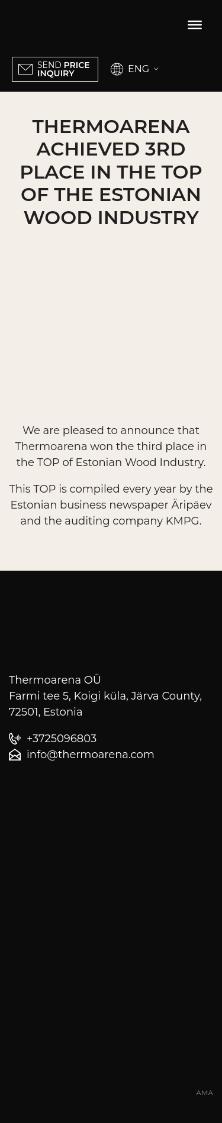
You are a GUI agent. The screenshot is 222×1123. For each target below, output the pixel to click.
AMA (204, 1092)
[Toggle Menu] (195, 25)
